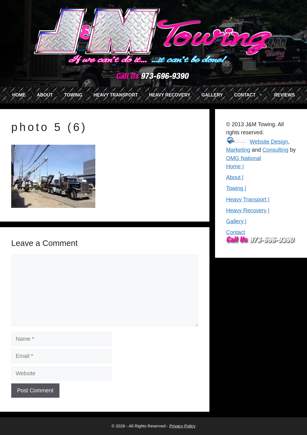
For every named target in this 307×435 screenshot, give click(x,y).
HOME (19, 95)
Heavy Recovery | (247, 210)
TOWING (73, 95)
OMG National (243, 158)
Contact (235, 232)
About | (235, 177)
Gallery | (236, 221)
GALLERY (212, 95)
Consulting (275, 150)
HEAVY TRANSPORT (116, 95)
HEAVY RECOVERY (169, 95)
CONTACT (251, 95)
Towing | (236, 188)
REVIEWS (284, 95)
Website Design (269, 142)
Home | (235, 166)
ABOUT (45, 95)
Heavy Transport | (247, 199)
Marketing (238, 150)
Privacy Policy (182, 426)
